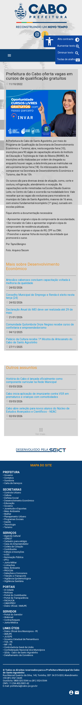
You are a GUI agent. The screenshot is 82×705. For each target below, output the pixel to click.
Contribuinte (10, 549)
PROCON (8, 570)
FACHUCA (9, 600)
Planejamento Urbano (15, 516)
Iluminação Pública (13, 557)
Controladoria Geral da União (19, 647)
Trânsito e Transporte (15, 576)
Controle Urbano (12, 492)
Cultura (7, 495)
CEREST (8, 538)
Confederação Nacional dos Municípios (24, 650)
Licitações (9, 565)
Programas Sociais (14, 519)
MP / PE (8, 644)
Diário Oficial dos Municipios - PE (21, 631)
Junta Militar (10, 562)
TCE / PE (8, 642)
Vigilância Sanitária (14, 581)
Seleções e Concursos (15, 573)
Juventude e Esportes (15, 508)
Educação (9, 503)
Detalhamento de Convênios (18, 655)
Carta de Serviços (13, 483)
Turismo (8, 527)
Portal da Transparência (16, 598)
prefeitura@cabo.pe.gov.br (23, 686)
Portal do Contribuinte (15, 595)
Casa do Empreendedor (16, 544)
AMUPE (8, 634)
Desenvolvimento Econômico (19, 500)
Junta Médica (11, 622)
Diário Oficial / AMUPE (15, 606)
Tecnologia (10, 524)
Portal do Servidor (13, 614)
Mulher (7, 514)
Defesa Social (11, 498)
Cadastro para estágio (15, 541)
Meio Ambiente (12, 511)
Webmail (8, 617)
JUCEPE (8, 636)
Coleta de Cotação (13, 546)
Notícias (8, 592)
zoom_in (77, 46)
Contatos (9, 478)
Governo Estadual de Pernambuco (21, 639)
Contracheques (12, 620)
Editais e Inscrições (14, 552)
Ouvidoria (9, 480)
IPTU (6, 560)
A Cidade (9, 590)
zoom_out (77, 53)
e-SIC (7, 554)
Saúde (7, 522)
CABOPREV (10, 603)
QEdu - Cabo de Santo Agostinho (21, 652)
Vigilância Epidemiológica (17, 578)
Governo (8, 475)
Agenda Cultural (12, 536)
